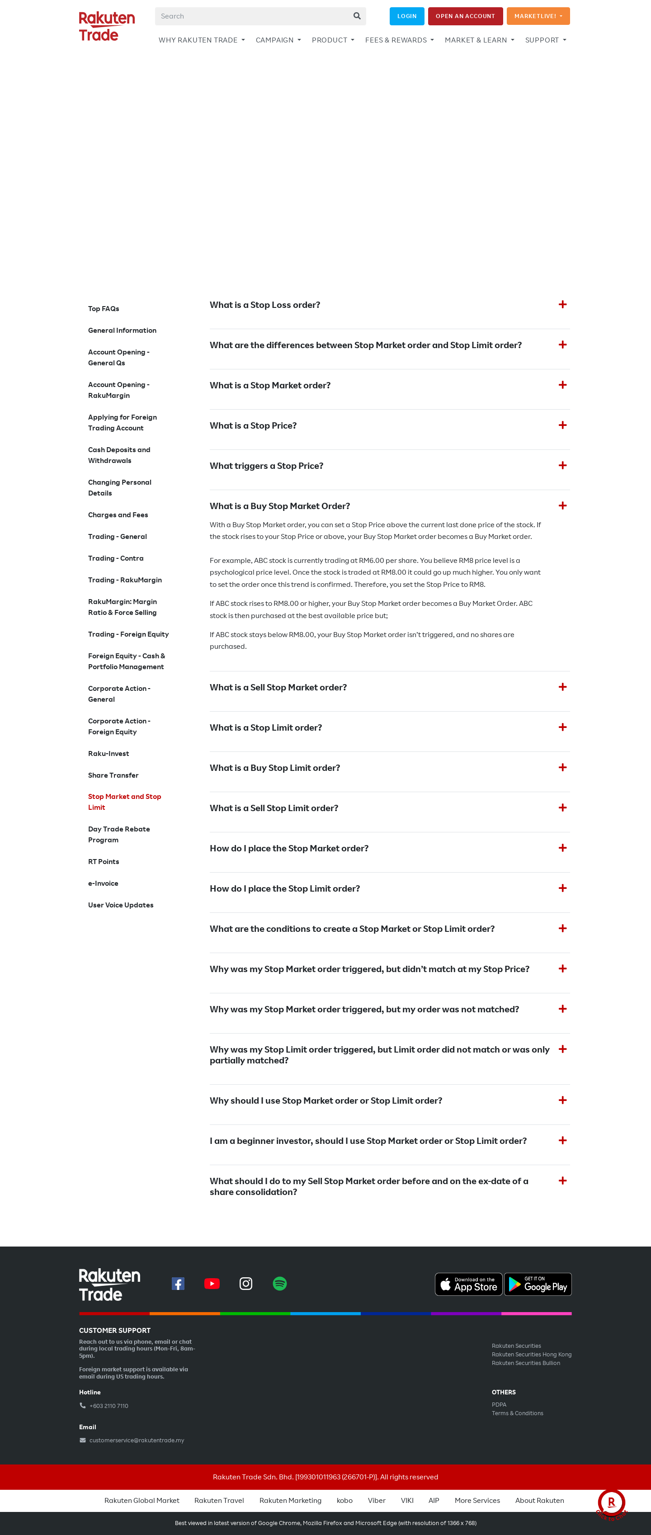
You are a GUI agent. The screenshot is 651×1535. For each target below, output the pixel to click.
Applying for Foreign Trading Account (122, 423)
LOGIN (407, 16)
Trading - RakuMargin (125, 580)
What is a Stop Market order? (270, 385)
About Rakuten (539, 1500)
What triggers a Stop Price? (266, 466)
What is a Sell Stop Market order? (278, 687)
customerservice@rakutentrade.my (131, 1440)
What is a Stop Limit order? (266, 728)
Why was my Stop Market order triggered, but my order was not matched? (364, 1009)
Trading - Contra (116, 558)
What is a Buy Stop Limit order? (275, 768)
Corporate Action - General (119, 694)
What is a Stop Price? (253, 425)
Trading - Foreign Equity (128, 634)
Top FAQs (103, 308)
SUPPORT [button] (543, 40)
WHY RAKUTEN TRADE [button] (199, 40)
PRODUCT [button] (330, 40)
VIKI (407, 1500)
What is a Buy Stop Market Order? (280, 506)
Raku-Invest (108, 753)
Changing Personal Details (119, 488)
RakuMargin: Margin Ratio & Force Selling (122, 607)
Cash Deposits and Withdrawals (119, 455)
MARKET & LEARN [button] (477, 40)
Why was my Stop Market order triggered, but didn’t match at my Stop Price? (369, 969)
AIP (434, 1500)
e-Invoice (103, 883)
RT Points (103, 861)
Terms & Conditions (517, 1413)
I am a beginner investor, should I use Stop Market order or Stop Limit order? (368, 1141)
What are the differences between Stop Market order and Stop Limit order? (366, 345)
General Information (122, 330)
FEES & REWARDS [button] (397, 40)
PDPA (499, 1404)
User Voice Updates (121, 905)
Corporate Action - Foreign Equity (119, 727)
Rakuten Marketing (290, 1500)
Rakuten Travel (219, 1500)
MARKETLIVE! (536, 16)
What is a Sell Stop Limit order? (274, 808)
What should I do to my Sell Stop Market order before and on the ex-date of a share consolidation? (369, 1187)
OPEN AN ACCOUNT (465, 16)
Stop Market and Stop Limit (124, 802)
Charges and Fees (118, 515)
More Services (477, 1500)
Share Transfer (113, 775)
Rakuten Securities (516, 1346)
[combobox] (260, 16)
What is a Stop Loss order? (265, 305)
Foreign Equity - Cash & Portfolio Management (126, 661)
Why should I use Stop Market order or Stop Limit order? (326, 1101)
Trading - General (117, 536)
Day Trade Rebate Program (119, 835)
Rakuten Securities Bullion (526, 1363)
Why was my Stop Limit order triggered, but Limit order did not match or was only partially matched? (380, 1055)
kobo (345, 1500)
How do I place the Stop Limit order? (285, 888)
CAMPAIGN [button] (276, 40)
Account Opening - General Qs (119, 358)
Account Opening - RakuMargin (119, 390)
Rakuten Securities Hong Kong (532, 1354)
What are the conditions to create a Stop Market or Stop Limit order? (352, 929)
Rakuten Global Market (141, 1500)
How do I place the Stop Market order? (289, 848)
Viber (377, 1500)
